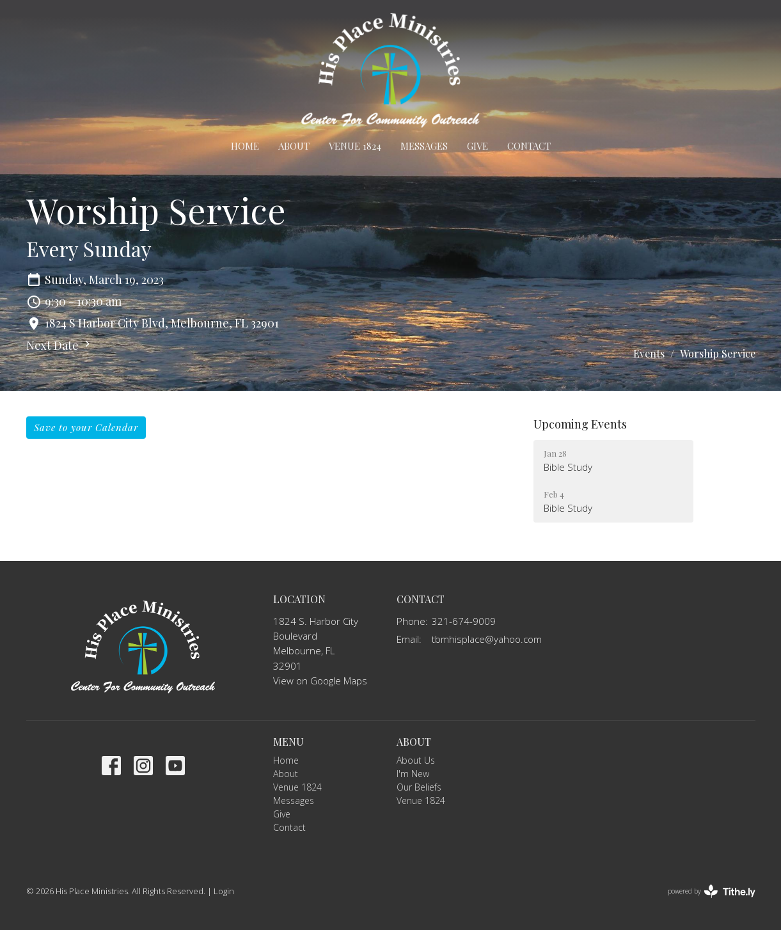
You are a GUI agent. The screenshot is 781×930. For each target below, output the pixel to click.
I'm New (413, 774)
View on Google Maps (320, 680)
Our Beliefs (419, 787)
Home (245, 145)
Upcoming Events (580, 424)
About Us (416, 760)
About (294, 145)
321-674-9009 (464, 621)
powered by (711, 891)
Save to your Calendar (86, 427)
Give (477, 145)
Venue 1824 (355, 145)
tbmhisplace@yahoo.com (487, 639)
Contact (529, 145)
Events (649, 353)
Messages (424, 145)
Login (224, 891)
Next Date (59, 345)
